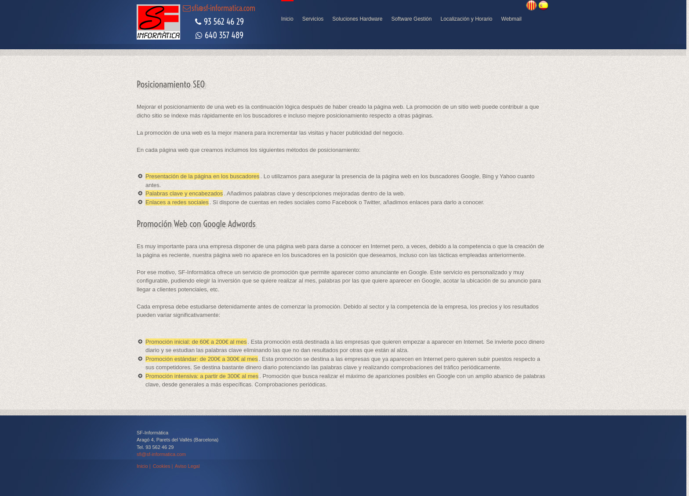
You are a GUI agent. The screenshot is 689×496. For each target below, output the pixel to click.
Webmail (511, 19)
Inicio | (144, 466)
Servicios (313, 19)
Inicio (287, 19)
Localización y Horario (466, 19)
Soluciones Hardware (357, 19)
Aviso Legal (187, 466)
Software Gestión (411, 19)
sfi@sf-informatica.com (161, 454)
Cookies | (163, 466)
